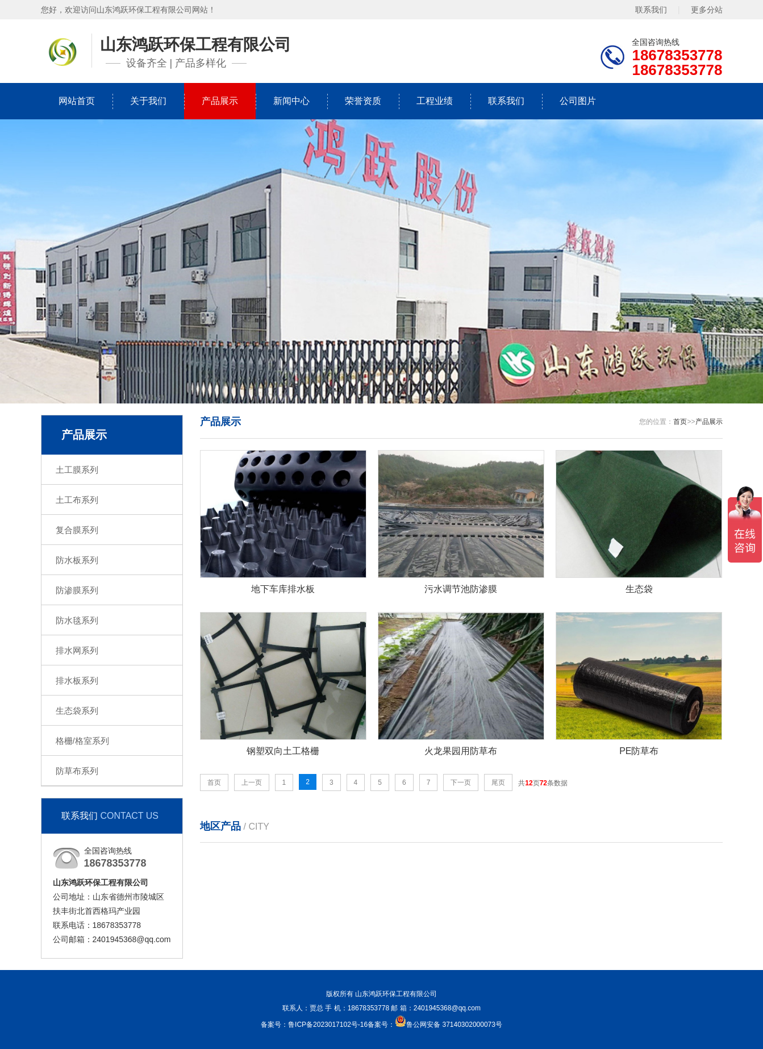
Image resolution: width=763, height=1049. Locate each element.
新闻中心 (291, 101)
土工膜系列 (77, 469)
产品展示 (220, 101)
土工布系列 (77, 500)
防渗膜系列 (77, 590)
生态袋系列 (77, 710)
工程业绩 (434, 101)
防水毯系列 (77, 620)
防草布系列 (77, 771)
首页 (680, 422)
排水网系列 (77, 650)
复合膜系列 (77, 530)
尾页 (498, 782)
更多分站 (707, 9)
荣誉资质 (363, 101)
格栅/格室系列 (82, 741)
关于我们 (148, 101)
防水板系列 (77, 560)
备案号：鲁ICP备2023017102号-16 (314, 1025)
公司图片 (578, 101)
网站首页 (77, 101)
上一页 (251, 782)
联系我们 (651, 9)
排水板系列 (77, 680)
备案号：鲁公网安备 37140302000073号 (435, 1025)
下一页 (461, 782)
